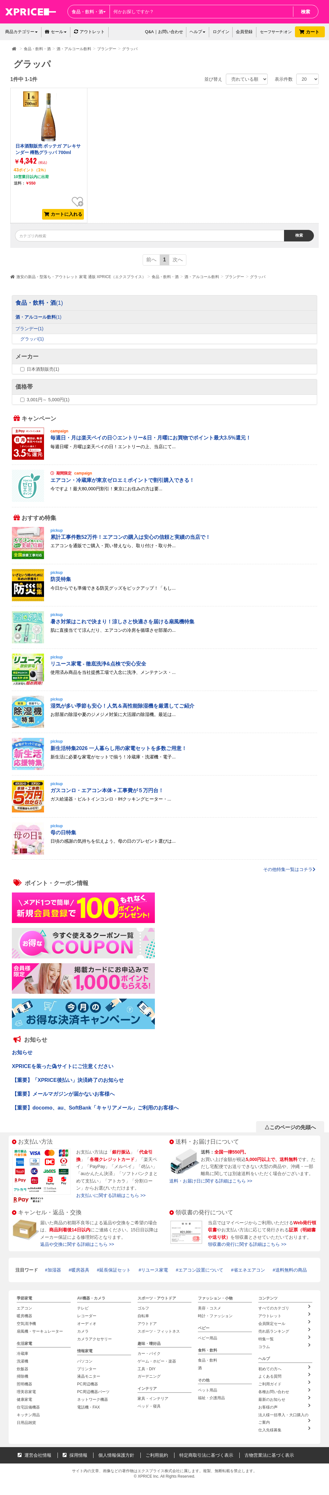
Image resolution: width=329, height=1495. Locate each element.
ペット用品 (207, 1389)
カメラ (83, 1331)
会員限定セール (284, 1323)
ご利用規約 (157, 1452)
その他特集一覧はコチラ (289, 869)
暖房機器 (24, 1316)
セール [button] (56, 31)
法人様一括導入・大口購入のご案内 (285, 1417)
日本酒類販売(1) (43, 369)
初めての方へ (284, 1367)
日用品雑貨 (26, 1420)
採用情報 (75, 1452)
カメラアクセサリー (94, 1338)
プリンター (86, 1368)
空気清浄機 (26, 1323)
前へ (151, 259)
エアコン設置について (200, 1270)
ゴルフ (143, 1308)
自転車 (143, 1316)
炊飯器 (22, 1368)
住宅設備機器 (28, 1405)
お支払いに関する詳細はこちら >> (111, 1195)
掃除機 (22, 1375)
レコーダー (86, 1316)
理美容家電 (26, 1390)
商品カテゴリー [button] (21, 31)
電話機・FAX (88, 1405)
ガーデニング (149, 1375)
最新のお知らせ (284, 1397)
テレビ (83, 1308)
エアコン (24, 1308)
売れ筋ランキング (284, 1330)
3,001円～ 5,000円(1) (48, 399)
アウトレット (89, 31)
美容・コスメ (209, 1308)
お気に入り (77, 197)
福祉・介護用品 (211, 1397)
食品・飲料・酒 (165, 277)
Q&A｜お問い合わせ (164, 31)
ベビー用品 (207, 1338)
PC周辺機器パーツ (93, 1390)
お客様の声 (284, 1405)
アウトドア (147, 1323)
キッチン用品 (28, 1413)
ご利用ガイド (284, 1382)
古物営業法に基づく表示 (269, 1452)
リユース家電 (154, 1270)
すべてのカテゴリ (284, 1307)
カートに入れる (63, 214)
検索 (305, 11)
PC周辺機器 (87, 1383)
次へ (178, 259)
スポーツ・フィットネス (159, 1331)
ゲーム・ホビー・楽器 (157, 1360)
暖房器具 (80, 1270)
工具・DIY (147, 1368)
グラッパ (257, 277)
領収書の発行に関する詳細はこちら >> (247, 1244)
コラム (284, 1345)
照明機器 (24, 1383)
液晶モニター (88, 1375)
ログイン (221, 31)
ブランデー (234, 277)
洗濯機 (22, 1360)
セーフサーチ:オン (276, 32)
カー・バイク (149, 1353)
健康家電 (24, 1398)
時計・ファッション (215, 1316)
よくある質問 (284, 1375)
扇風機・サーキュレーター (40, 1331)
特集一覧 (284, 1338)
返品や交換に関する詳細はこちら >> (77, 1244)
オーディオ (86, 1323)
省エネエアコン (249, 1270)
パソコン (85, 1360)
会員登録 (244, 31)
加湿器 (54, 1270)
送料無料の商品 (291, 1270)
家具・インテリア (153, 1397)
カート (310, 31)
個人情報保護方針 (116, 1452)
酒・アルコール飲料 (201, 277)
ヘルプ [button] (197, 31)
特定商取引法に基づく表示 (206, 1452)
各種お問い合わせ (284, 1390)
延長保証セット (115, 1270)
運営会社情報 (34, 1452)
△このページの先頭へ (290, 1127)
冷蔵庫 (22, 1353)
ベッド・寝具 (149, 1405)
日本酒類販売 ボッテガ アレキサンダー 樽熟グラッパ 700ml (48, 149)
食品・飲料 (207, 1360)
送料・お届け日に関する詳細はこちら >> (210, 1180)
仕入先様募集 (284, 1427)
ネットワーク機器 (92, 1398)
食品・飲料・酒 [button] (89, 11)
